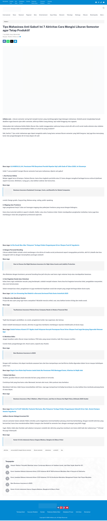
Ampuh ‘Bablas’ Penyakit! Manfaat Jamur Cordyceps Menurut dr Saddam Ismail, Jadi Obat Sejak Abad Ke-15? (48, 466)
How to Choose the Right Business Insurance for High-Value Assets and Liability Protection (44, 264)
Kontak (28, 1)
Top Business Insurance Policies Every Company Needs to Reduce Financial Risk (41, 310)
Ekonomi (64, 15)
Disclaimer (5, 1)
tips (62, 450)
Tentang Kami (50, 2)
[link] (96, 2)
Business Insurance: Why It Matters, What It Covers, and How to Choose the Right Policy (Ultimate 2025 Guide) (51, 399)
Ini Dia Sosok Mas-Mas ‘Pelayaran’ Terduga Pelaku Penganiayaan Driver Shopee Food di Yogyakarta (44, 246)
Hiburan (88, 15)
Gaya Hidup (55, 15)
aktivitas (6, 450)
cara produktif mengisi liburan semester (21, 450)
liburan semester (38, 450)
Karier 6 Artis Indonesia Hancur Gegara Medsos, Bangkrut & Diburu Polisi (38, 440)
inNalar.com (53, 518)
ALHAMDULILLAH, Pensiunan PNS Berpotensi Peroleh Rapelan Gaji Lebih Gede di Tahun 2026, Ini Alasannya (48, 167)
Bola (36, 15)
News (14, 15)
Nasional (21, 15)
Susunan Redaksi (42, 2)
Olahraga (80, 15)
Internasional (7, 15)
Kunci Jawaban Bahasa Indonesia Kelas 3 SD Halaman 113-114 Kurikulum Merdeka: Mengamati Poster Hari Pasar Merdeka (52, 478)
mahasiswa (48, 450)
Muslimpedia (97, 15)
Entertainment (45, 15)
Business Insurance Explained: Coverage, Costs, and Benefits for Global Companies (42, 190)
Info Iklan (16, 2)
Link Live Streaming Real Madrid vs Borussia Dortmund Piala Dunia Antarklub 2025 (39, 294)
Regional (29, 15)
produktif (55, 450)
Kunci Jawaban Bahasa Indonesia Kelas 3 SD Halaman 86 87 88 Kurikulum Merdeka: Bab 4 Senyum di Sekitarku (49, 472)
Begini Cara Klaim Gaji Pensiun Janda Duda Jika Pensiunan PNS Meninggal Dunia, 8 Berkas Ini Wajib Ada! (46, 371)
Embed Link (11, 2)
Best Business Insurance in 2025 (24, 354)
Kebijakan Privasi (21, 2)
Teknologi (72, 15)
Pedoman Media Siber (34, 2)
